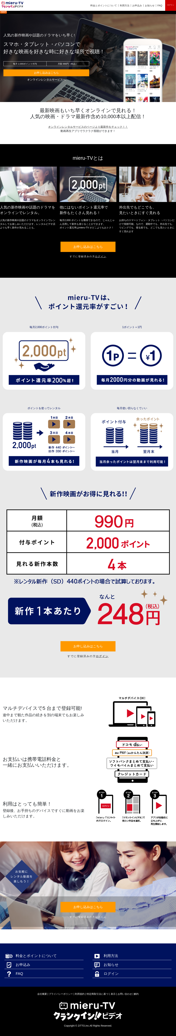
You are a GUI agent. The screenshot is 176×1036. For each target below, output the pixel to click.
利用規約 (80, 994)
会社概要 (42, 994)
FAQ (159, 5)
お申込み (137, 5)
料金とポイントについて (103, 5)
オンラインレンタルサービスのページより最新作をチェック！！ (88, 126)
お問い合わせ (125, 994)
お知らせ (150, 5)
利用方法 (124, 5)
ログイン (170, 5)
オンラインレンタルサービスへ (46, 79)
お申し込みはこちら (46, 72)
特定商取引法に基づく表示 (101, 994)
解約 (136, 994)
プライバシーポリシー (61, 994)
